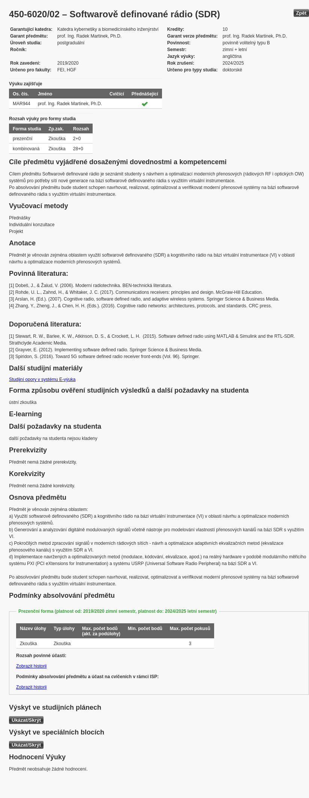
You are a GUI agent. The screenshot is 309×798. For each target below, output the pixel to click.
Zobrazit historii (31, 666)
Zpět (301, 13)
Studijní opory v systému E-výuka (42, 379)
